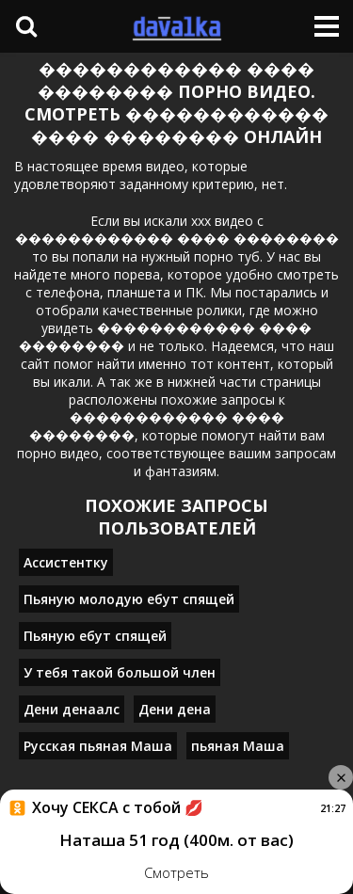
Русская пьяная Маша (98, 746)
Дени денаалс (72, 709)
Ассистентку (66, 562)
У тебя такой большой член (120, 672)
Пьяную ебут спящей (95, 636)
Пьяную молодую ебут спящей (129, 599)
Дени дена (174, 709)
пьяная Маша (237, 746)
